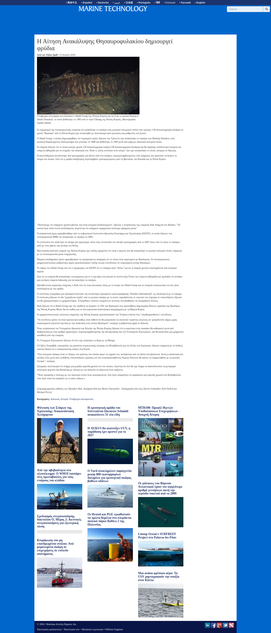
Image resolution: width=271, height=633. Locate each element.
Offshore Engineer (114, 629)
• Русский (185, 2)
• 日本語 (128, 2)
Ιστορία (64, 399)
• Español (86, 2)
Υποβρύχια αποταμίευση (81, 399)
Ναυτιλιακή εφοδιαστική (49, 629)
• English (200, 2)
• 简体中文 (71, 2)
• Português (143, 2)
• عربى (116, 2)
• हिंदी (157, 2)
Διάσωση (54, 399)
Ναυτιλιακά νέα (71, 629)
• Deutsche (102, 2)
